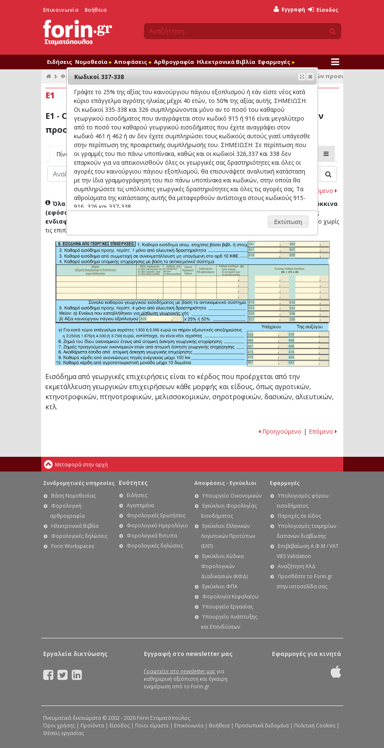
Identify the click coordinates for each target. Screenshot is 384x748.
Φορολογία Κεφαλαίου (230, 596)
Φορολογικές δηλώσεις (79, 536)
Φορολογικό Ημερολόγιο (157, 525)
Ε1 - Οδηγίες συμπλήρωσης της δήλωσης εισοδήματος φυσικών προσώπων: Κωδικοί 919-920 (289, 255)
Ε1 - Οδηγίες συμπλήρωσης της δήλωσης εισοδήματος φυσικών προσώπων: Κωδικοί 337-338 (289, 319)
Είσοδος (323, 9)
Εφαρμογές (276, 62)
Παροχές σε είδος (299, 515)
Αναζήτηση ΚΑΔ (297, 566)
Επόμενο (323, 191)
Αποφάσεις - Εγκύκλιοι (225, 483)
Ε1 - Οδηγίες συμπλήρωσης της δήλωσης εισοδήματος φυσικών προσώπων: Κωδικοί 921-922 (289, 250)
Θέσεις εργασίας (63, 733)
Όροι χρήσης (59, 725)
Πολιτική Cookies (314, 725)
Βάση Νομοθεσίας (73, 495)
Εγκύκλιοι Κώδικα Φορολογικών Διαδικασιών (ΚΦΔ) (224, 566)
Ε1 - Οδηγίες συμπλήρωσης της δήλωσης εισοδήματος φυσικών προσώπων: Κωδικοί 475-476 (288, 351)
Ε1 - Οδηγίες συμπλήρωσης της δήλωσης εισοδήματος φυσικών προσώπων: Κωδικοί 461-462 (289, 244)
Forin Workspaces (72, 546)
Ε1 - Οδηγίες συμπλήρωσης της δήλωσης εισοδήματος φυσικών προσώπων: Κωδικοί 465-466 (288, 340)
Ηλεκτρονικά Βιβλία (226, 62)
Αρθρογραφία (174, 62)
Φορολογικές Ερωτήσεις (156, 515)
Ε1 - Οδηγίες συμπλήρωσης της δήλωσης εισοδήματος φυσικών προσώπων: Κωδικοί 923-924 (289, 308)
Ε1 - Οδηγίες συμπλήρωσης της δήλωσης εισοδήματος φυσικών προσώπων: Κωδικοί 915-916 (289, 302)
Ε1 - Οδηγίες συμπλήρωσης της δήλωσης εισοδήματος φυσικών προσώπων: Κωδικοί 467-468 (288, 345)
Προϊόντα (92, 725)
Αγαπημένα (140, 505)
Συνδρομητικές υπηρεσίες (79, 483)
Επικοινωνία (61, 9)
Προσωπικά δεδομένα (262, 725)
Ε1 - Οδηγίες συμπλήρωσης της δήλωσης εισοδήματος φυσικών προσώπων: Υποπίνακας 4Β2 (192, 282)
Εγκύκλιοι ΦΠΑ (220, 586)
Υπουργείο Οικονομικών (231, 495)
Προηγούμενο (280, 431)
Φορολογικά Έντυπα (152, 535)
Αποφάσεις (132, 62)
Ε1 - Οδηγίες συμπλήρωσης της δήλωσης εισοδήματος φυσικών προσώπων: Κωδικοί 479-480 (288, 357)
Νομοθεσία (93, 62)
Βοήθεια (96, 9)
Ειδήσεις (59, 62)
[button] (310, 76)
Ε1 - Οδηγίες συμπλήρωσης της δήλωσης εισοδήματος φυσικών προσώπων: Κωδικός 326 (161, 319)
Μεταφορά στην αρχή (81, 464)
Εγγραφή (289, 9)
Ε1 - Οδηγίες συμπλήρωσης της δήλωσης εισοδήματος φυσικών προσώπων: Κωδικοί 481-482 (288, 363)
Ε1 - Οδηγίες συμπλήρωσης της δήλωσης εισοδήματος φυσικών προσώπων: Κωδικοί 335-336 (289, 314)
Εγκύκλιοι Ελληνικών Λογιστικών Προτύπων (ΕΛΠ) (228, 536)
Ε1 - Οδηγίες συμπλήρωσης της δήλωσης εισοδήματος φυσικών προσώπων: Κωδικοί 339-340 (288, 334)
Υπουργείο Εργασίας (227, 606)
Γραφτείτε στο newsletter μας (179, 671)
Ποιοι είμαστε (152, 725)
